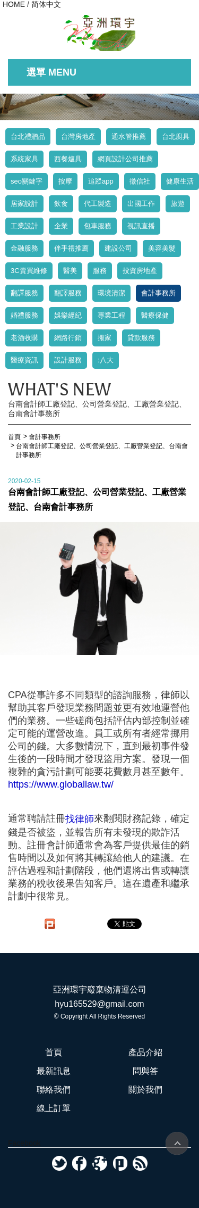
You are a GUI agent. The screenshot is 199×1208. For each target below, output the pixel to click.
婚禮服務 (24, 315)
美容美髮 (162, 248)
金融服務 (24, 248)
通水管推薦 (128, 136)
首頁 (53, 1052)
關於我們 (145, 1089)
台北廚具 (175, 136)
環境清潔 (111, 293)
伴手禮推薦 (71, 248)
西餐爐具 (68, 159)
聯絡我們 (54, 1089)
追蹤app (101, 181)
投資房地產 (140, 271)
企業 (61, 226)
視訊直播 (141, 226)
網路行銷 (68, 338)
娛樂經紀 (68, 315)
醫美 (70, 271)
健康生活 (180, 181)
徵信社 (139, 181)
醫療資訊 (24, 360)
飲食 (61, 204)
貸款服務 (141, 338)
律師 (170, 695)
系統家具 (24, 159)
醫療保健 (155, 315)
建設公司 (118, 248)
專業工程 (111, 315)
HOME (14, 4)
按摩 (65, 181)
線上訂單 (54, 1108)
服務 (100, 271)
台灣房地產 (78, 136)
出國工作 (141, 204)
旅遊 (178, 204)
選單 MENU (51, 72)
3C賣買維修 (29, 271)
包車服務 (97, 226)
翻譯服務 (24, 293)
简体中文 (46, 4)
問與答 (145, 1070)
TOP (177, 1143)
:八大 (106, 360)
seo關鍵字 (26, 181)
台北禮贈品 (28, 136)
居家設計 (24, 204)
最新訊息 (54, 1070)
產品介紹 (145, 1052)
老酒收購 (24, 338)
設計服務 (68, 360)
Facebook (24, 1143)
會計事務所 (158, 293)
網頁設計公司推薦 (125, 159)
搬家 (104, 338)
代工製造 (97, 204)
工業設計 (24, 226)
